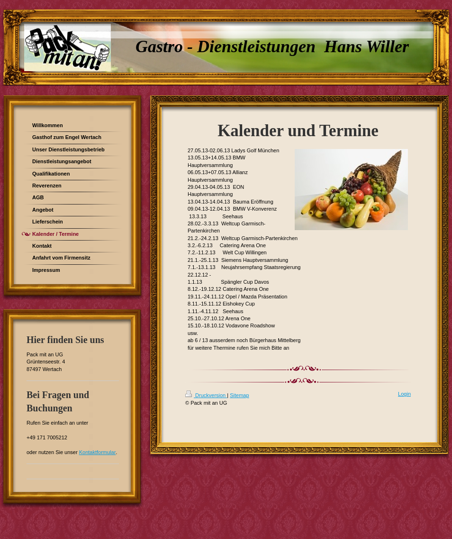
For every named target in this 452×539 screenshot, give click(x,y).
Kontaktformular (97, 452)
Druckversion (206, 395)
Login (404, 394)
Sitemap (239, 395)
